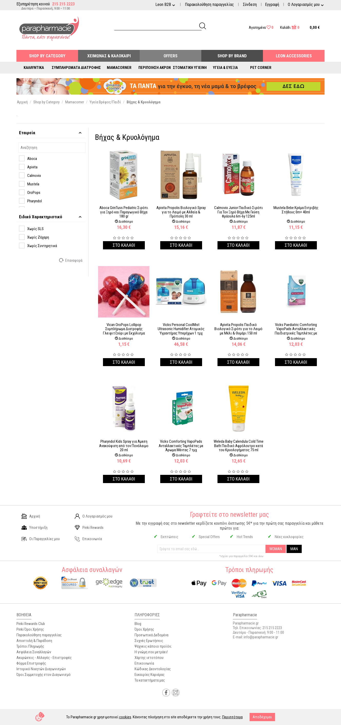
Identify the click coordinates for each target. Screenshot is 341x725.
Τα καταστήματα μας (150, 680)
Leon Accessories (294, 55)
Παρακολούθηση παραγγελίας (209, 4)
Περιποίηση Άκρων (154, 67)
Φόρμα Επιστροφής (31, 663)
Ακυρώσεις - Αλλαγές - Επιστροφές (44, 657)
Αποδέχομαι (262, 717)
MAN (294, 549)
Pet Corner (260, 67)
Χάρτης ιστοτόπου (149, 657)
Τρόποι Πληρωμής (30, 646)
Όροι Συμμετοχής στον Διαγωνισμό (43, 674)
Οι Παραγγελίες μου (41, 538)
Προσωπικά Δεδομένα (151, 635)
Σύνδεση (250, 4)
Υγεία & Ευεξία (225, 67)
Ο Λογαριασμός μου (93, 516)
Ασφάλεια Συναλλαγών (33, 652)
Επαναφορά (71, 260)
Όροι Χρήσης (144, 629)
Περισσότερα (232, 717)
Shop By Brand (232, 55)
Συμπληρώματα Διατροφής (76, 67)
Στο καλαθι (124, 245)
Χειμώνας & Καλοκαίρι (109, 55)
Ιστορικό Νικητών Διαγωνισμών (41, 669)
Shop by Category (47, 55)
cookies (125, 717)
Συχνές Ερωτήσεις (149, 640)
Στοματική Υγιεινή (190, 67)
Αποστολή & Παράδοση (34, 640)
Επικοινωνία (88, 538)
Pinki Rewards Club (30, 623)
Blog (138, 623)
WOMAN (275, 549)
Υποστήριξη (35, 527)
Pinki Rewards (89, 527)
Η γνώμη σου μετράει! (151, 652)
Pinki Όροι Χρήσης (30, 629)
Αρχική (31, 516)
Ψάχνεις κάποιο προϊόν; (153, 646)
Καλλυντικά (34, 67)
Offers (170, 55)
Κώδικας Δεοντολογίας (153, 669)
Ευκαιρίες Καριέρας (150, 674)
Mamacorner (119, 67)
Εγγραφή (272, 4)
